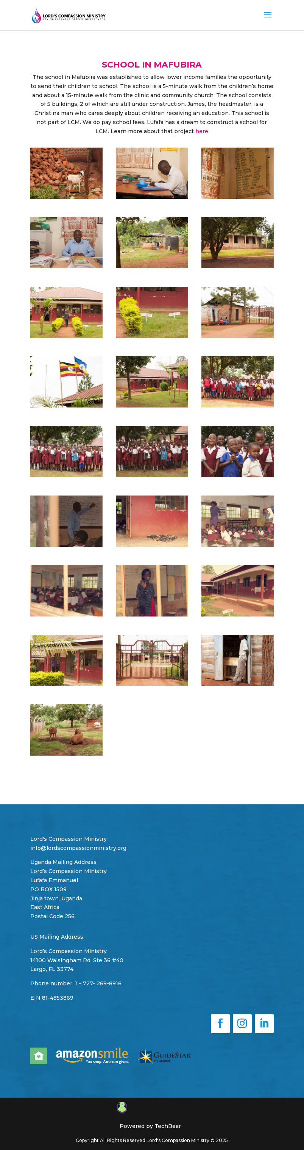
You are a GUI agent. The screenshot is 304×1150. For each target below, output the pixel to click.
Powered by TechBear (150, 1126)
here (201, 131)
